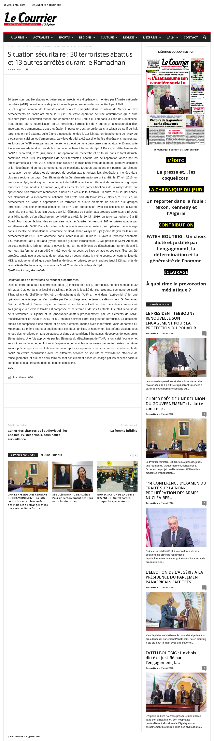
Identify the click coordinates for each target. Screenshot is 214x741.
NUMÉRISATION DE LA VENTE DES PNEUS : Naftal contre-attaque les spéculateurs (115, 498)
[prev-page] (131, 455)
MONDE (130, 37)
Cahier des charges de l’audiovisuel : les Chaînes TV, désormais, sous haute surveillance (38, 434)
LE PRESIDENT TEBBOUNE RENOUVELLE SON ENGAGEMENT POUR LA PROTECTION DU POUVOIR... (172, 321)
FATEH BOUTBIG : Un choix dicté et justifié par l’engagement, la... (171, 657)
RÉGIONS (87, 37)
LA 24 (172, 37)
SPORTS (66, 37)
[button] (204, 37)
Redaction (152, 333)
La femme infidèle (123, 430)
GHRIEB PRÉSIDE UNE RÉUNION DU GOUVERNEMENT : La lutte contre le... (175, 403)
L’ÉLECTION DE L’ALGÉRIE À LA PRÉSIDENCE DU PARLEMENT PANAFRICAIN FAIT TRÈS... (174, 577)
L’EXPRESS (152, 37)
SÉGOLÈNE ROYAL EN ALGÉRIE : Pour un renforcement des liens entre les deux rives (72, 498)
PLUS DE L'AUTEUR (51, 455)
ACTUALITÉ (43, 37)
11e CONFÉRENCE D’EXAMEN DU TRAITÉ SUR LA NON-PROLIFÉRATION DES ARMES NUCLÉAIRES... (176, 490)
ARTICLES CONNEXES (23, 455)
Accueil (11, 46)
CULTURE (109, 37)
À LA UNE (19, 37)
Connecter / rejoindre (46, 4)
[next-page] (135, 455)
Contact (191, 37)
